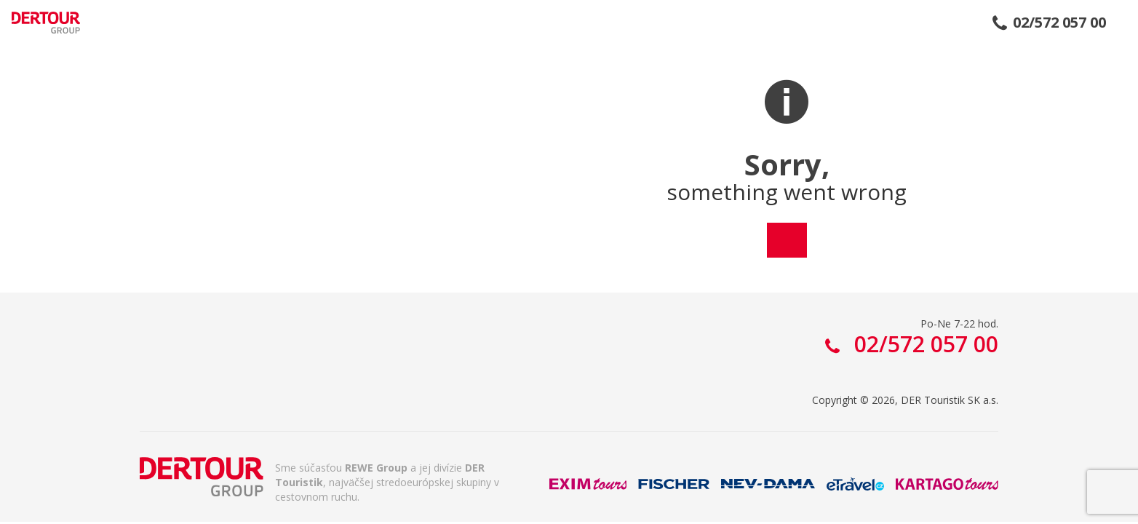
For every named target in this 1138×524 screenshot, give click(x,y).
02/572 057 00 (1059, 22)
